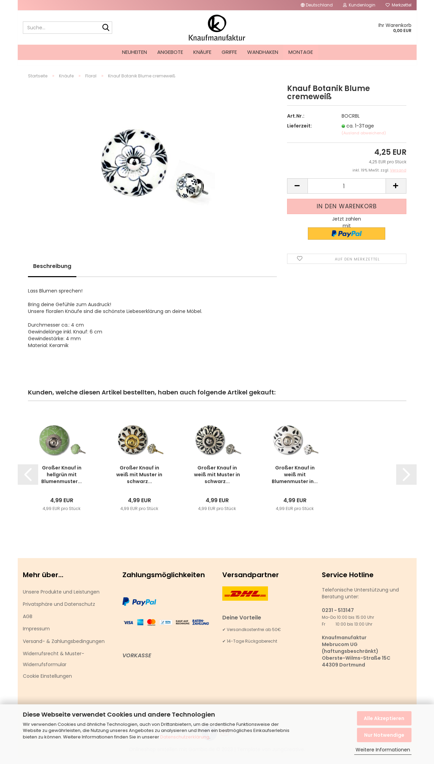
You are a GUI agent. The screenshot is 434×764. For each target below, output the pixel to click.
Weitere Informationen (383, 749)
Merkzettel (398, 5)
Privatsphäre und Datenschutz (59, 610)
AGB (27, 622)
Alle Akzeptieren (384, 718)
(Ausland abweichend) (364, 139)
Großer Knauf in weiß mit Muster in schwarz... (139, 480)
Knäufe (202, 52)
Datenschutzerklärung (184, 737)
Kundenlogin (359, 5)
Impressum (36, 634)
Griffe (229, 52)
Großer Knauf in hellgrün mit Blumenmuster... (61, 480)
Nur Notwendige (384, 735)
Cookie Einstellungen (47, 682)
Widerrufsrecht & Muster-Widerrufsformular (53, 665)
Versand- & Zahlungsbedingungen (64, 647)
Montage (300, 52)
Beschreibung (52, 272)
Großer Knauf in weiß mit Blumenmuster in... (295, 480)
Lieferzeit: (299, 132)
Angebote (170, 52)
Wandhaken (262, 52)
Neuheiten (134, 52)
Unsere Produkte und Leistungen (61, 598)
